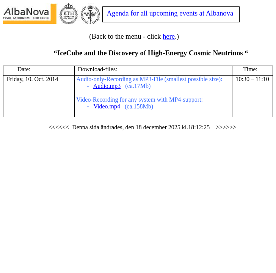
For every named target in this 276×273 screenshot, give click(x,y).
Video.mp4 (106, 106)
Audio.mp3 (107, 86)
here (169, 36)
